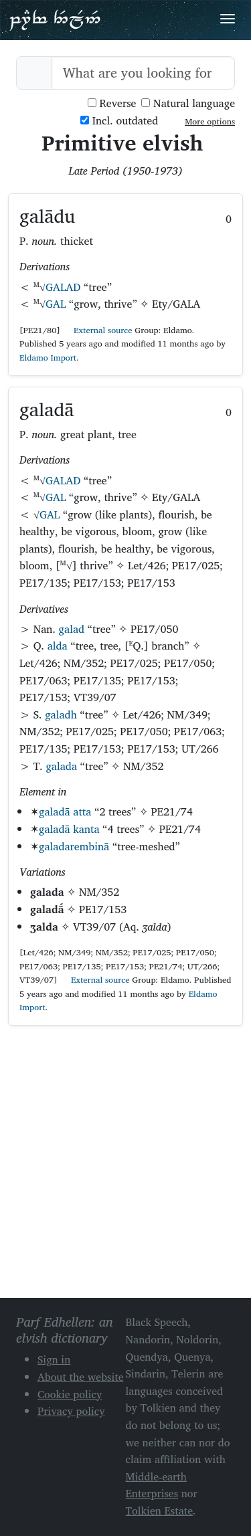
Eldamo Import (47, 358)
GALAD (63, 287)
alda (58, 645)
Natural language (188, 103)
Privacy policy (71, 1411)
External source (98, 330)
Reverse (112, 103)
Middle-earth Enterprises (156, 1485)
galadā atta (65, 811)
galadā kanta (69, 829)
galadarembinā (74, 846)
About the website (80, 1376)
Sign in (53, 1359)
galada (61, 766)
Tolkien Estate (159, 1510)
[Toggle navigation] (227, 18)
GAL (56, 303)
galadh (61, 714)
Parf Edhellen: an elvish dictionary (55, 19)
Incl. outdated (119, 120)
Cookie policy (69, 1394)
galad (71, 629)
